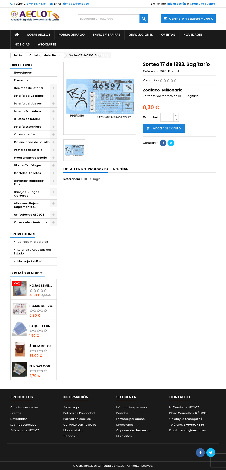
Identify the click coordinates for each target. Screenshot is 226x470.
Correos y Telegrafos (32, 242)
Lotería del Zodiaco (29, 96)
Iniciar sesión (176, 4)
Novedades (193, 34)
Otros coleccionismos (30, 222)
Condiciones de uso (24, 407)
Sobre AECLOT (38, 34)
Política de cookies (77, 419)
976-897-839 (36, 4)
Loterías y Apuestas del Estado (32, 252)
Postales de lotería (28, 150)
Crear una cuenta (202, 4)
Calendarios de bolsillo (32, 142)
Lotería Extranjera (27, 127)
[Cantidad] (167, 117)
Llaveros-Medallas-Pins (29, 182)
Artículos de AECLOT (29, 214)
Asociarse (47, 44)
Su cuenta (126, 397)
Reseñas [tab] (120, 168)
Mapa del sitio (73, 430)
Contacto (179, 397)
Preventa (21, 80)
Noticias (22, 44)
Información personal (131, 407)
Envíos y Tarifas (107, 34)
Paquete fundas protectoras (42, 326)
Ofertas (168, 34)
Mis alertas (124, 436)
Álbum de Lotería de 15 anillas (42, 346)
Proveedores (22, 234)
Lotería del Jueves (27, 103)
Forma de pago (71, 34)
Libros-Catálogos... (28, 165)
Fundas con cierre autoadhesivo (42, 366)
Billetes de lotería (27, 119)
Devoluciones (141, 34)
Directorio (21, 65)
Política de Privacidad (79, 413)
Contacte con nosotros (79, 425)
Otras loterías (24, 134)
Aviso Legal (71, 407)
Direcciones (125, 425)
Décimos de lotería (28, 88)
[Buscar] (113, 18)
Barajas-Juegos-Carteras (27, 194)
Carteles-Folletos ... (28, 173)
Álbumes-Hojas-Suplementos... (27, 205)
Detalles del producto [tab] (85, 168)
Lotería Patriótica (27, 111)
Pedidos (122, 413)
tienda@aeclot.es (76, 4)
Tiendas (69, 436)
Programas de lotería (30, 157)
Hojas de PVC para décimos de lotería (42, 306)
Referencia (151, 71)
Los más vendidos (27, 273)
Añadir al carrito (163, 128)
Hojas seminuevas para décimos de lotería (42, 285)
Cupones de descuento (133, 430)
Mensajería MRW (29, 261)
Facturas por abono (130, 419)
